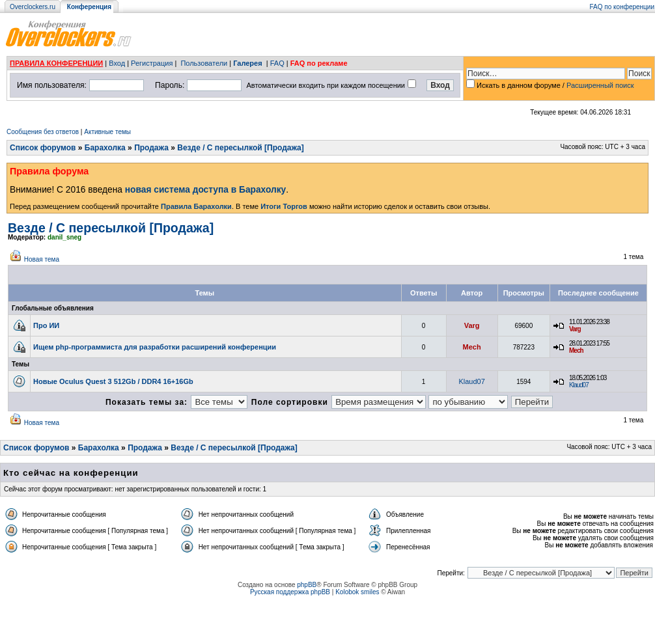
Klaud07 (471, 381)
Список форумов (43, 147)
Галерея (247, 63)
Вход (117, 63)
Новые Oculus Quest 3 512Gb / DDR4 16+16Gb (113, 381)
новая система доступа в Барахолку (205, 190)
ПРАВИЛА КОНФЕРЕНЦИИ (56, 63)
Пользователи (203, 63)
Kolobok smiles (357, 592)
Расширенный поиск (600, 85)
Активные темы (107, 131)
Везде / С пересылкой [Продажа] (240, 147)
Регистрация (152, 63)
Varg (472, 325)
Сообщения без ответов (43, 131)
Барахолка (105, 147)
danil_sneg (64, 237)
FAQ (277, 63)
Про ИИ (46, 325)
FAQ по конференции (622, 6)
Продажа (151, 147)
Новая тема (41, 259)
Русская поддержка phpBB (290, 592)
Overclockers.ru (32, 6)
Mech (472, 347)
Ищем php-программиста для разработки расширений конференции (154, 347)
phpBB (306, 584)
